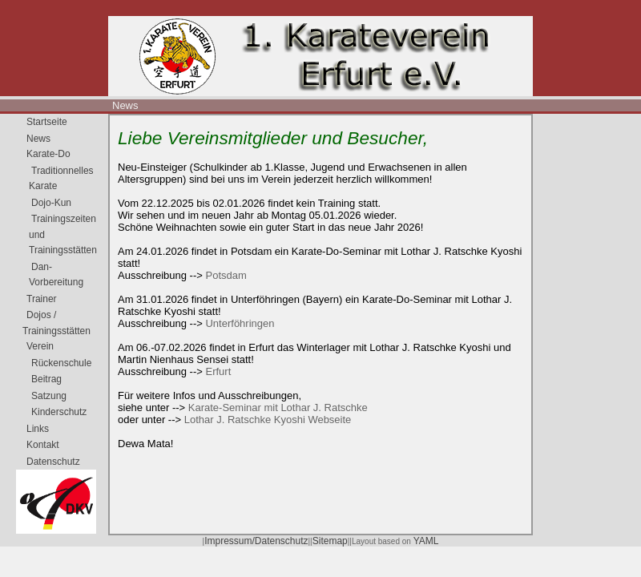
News (125, 105)
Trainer (41, 299)
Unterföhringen (239, 323)
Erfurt (218, 371)
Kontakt (42, 444)
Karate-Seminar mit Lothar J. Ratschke (278, 407)
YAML (426, 541)
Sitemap (330, 541)
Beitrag (46, 379)
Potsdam (225, 275)
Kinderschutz (59, 412)
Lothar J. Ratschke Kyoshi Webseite (268, 420)
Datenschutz (53, 461)
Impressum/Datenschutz (256, 541)
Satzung (49, 395)
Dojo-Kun (51, 202)
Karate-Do (48, 153)
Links (37, 428)
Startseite (46, 121)
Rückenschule (61, 363)
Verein (40, 346)
